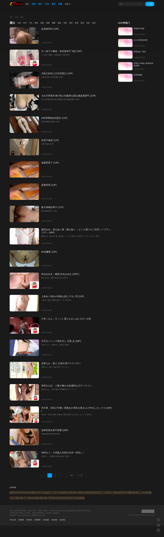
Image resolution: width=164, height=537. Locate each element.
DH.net (57, 493)
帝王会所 (41, 493)
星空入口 (101, 493)
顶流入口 (23, 498)
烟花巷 (94, 493)
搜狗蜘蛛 (38, 520)
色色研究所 (122, 493)
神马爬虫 (29, 520)
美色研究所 (60, 498)
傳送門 (34, 493)
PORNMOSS (25, 493)
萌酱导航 (131, 493)
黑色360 (31, 498)
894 (71, 475)
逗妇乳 (69, 498)
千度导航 (51, 498)
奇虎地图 (46, 520)
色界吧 (64, 493)
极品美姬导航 (41, 498)
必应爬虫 (62, 520)
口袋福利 (80, 493)
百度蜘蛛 (21, 520)
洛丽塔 (87, 493)
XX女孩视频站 (78, 498)
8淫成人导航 (111, 493)
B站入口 (139, 493)
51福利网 (147, 493)
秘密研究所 (14, 493)
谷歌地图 (54, 520)
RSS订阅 (13, 520)
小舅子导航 (14, 498)
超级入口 (50, 493)
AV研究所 (72, 493)
